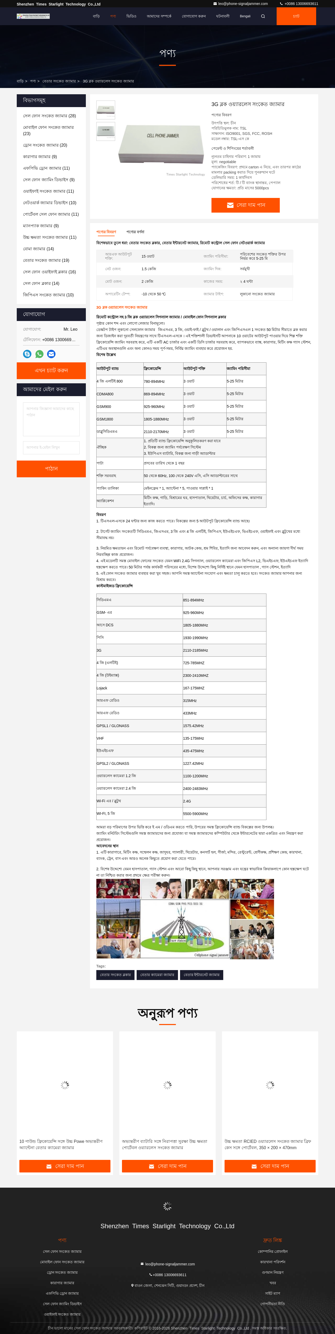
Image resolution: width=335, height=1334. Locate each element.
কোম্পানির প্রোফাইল (273, 1251)
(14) (38, 249)
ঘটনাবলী (223, 16)
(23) (48, 130)
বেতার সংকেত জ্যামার (59, 81)
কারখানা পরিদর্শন (272, 1262)
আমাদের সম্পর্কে (159, 16)
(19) (46, 260)
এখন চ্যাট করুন (51, 370)
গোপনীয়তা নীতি (272, 1304)
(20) (45, 145)
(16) (49, 272)
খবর (273, 1283)
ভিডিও (131, 16)
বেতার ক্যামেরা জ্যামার (157, 975)
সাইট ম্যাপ (272, 1293)
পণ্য (113, 16)
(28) (49, 116)
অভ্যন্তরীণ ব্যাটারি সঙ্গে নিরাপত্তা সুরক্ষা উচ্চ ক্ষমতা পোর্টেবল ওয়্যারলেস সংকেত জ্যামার (164, 1144)
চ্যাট (296, 16)
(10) (49, 203)
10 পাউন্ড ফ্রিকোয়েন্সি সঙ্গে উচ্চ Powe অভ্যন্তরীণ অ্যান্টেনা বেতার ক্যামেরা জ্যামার (61, 1144)
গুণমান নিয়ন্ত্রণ (272, 1272)
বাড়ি (96, 16)
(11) (46, 168)
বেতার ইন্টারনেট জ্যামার (202, 975)
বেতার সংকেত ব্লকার (115, 975)
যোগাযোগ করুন (194, 16)
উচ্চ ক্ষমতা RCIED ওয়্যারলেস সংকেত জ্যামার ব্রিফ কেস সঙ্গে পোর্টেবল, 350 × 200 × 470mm (268, 1144)
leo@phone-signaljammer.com (241, 4)
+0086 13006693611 (298, 4)
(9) (40, 156)
